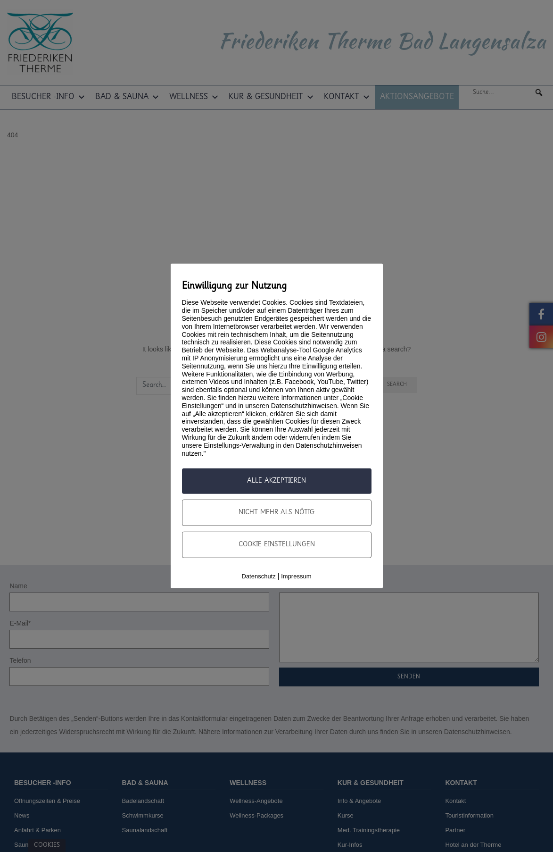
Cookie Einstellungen (277, 545)
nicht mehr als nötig (276, 513)
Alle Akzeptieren (276, 481)
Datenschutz (259, 576)
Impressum (296, 576)
